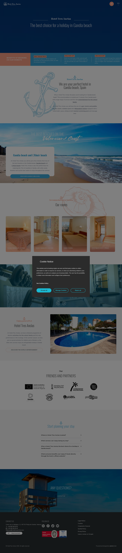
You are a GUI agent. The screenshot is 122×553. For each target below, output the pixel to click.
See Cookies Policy (43, 283)
